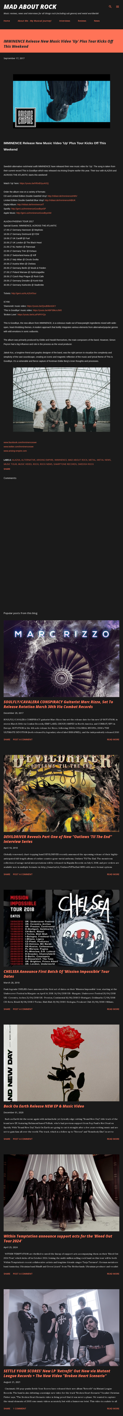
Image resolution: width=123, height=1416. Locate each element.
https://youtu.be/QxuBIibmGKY (41, 306)
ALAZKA (16, 459)
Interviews (64, 20)
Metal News (104, 459)
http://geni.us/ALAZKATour (24, 293)
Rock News (46, 464)
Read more (113, 739)
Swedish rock (86, 464)
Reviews (82, 20)
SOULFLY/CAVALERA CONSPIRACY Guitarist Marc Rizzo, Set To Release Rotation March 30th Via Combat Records (58, 704)
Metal (92, 459)
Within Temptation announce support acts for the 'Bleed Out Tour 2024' (58, 1238)
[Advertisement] (61, 581)
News (97, 20)
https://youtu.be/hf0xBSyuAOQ (34, 183)
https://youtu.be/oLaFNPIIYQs (32, 314)
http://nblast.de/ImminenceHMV (62, 196)
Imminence (60, 459)
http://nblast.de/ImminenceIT (30, 204)
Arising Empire (45, 459)
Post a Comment (23, 739)
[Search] (110, 5)
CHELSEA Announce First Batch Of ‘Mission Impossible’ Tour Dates (56, 974)
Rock (36, 464)
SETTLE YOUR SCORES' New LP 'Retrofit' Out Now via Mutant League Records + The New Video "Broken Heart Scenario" (57, 1373)
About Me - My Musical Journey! (34, 20)
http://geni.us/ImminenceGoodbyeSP (28, 209)
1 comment (19, 1408)
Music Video (25, 464)
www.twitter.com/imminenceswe (19, 446)
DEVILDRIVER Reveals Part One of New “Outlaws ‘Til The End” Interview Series (58, 839)
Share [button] (7, 468)
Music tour (10, 464)
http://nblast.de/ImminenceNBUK (60, 200)
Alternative (28, 459)
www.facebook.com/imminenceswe (20, 442)
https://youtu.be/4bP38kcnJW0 (47, 310)
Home (7, 20)
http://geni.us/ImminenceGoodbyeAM (33, 213)
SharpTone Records (65, 464)
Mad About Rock (30, 6)
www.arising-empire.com (15, 451)
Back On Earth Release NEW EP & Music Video (44, 1106)
